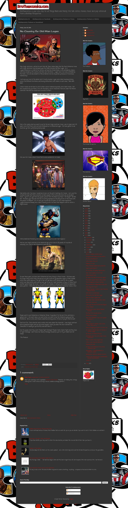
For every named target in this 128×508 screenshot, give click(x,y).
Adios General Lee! (91, 275)
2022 (86, 218)
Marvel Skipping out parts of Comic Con (96, 328)
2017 (86, 230)
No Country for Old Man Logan (94, 295)
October (88, 242)
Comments (70, 493)
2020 (86, 223)
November (89, 240)
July (87, 250)
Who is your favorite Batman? (94, 342)
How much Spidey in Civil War (94, 273)
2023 (86, 216)
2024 (86, 214)
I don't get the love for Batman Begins (96, 305)
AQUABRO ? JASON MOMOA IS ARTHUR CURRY (94, 351)
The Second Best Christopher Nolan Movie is (41, 458)
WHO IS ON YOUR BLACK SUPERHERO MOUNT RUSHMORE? (96, 357)
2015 (86, 235)
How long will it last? (91, 287)
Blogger (71, 499)
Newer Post (23, 415)
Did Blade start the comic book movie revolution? (96, 336)
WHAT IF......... (89, 361)
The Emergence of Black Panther (95, 282)
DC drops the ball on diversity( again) (96, 277)
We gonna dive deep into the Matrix (95, 257)
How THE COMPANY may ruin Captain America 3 (96, 318)
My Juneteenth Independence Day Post (96, 284)
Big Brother (89, 30)
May (87, 364)
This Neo (88, 322)
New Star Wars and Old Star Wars (95, 300)
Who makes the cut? (92, 261)
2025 (86, 211)
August (88, 247)
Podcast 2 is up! (90, 264)
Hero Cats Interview (91, 302)
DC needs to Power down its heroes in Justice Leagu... (96, 330)
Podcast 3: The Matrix (35, 448)
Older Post (73, 415)
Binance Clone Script (52, 380)
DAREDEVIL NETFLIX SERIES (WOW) (96, 354)
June (87, 252)
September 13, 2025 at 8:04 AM (40, 377)
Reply (26, 384)
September (89, 245)
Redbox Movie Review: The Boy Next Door (41, 429)
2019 (86, 226)
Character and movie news (31, 367)
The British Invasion (91, 315)
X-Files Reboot (90, 307)
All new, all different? (92, 259)
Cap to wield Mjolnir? (91, 268)
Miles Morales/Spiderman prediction (96, 266)
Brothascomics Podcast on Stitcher (88, 19)
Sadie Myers (28, 377)
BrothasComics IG (24, 19)
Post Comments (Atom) (33, 418)
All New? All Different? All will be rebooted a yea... (95, 347)
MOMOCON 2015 (90, 344)
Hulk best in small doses (92, 293)
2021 (86, 221)
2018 (86, 228)
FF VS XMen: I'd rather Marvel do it (95, 271)
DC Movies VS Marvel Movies (94, 334)
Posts (69, 490)
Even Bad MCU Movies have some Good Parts (42, 468)
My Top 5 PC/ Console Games (94, 313)
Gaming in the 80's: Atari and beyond (40, 439)
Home (48, 415)
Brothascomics (90, 33)
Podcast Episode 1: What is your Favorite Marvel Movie (97, 290)
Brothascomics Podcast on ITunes (63, 19)
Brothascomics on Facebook (41, 19)
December (89, 238)
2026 (86, 209)
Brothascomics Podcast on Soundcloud (30, 22)
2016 (86, 233)
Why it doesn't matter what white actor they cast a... (95, 324)
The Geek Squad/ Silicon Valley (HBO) (96, 280)
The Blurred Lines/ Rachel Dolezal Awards (95, 310)
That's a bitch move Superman (94, 340)
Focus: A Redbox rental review (94, 254)
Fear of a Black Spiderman (93, 298)
